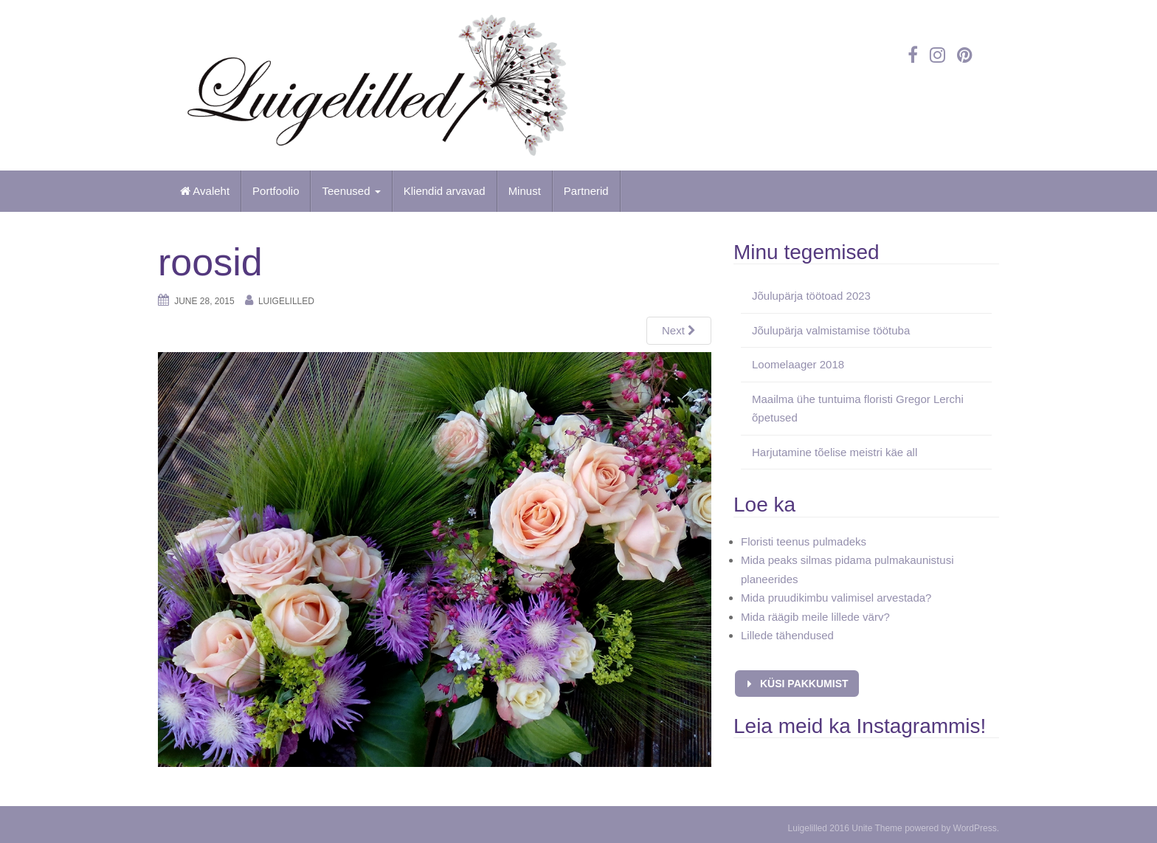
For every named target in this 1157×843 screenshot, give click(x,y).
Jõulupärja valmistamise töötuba (831, 330)
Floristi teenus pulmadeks (803, 541)
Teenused (351, 191)
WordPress (975, 828)
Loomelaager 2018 (798, 364)
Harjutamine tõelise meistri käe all (834, 452)
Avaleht (204, 191)
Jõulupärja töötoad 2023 (811, 295)
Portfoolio (275, 191)
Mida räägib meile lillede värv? (815, 616)
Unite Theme (877, 828)
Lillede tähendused (787, 635)
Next (679, 330)
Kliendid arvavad (445, 191)
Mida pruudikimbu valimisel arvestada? (836, 597)
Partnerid (586, 191)
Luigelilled (286, 301)
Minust (524, 191)
